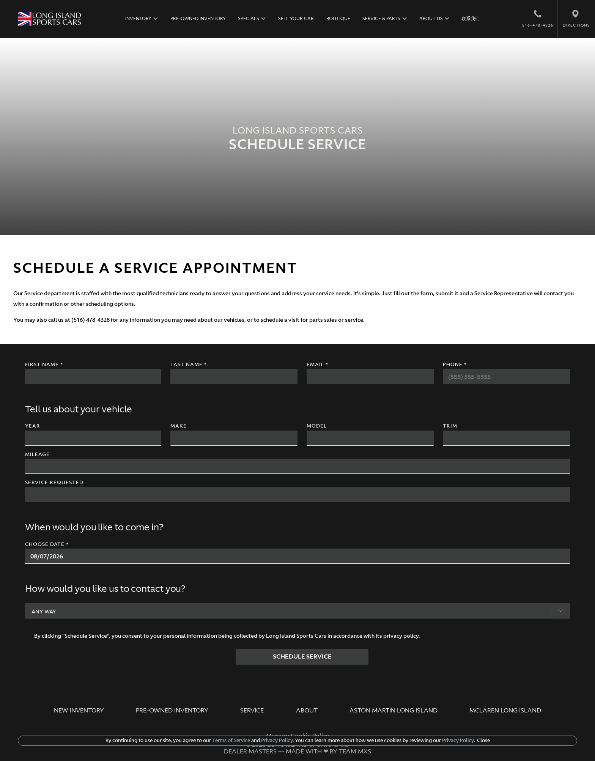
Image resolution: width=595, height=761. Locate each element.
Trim (450, 426)
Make (178, 426)
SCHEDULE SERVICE (302, 656)
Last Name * (188, 365)
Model (317, 426)
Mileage (37, 455)
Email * (317, 365)
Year (32, 426)
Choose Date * (47, 544)
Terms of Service (231, 740)
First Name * (44, 365)
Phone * (455, 365)
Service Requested (54, 483)
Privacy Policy (276, 740)
